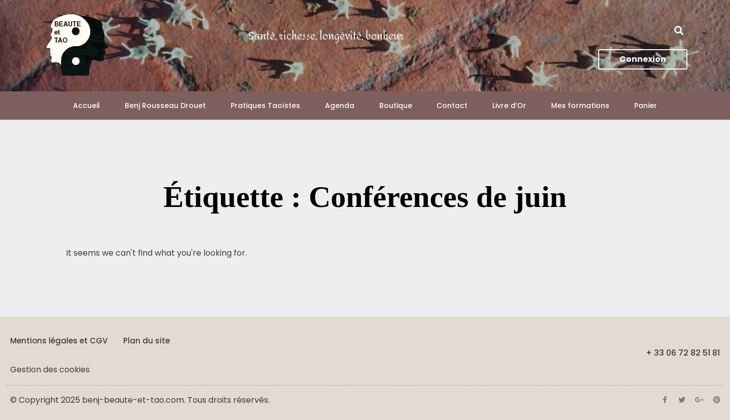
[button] (679, 30)
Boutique (395, 105)
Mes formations (580, 105)
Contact (451, 105)
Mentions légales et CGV (58, 340)
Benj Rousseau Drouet (165, 105)
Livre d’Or (509, 105)
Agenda (339, 105)
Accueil (86, 105)
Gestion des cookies (50, 369)
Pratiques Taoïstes (265, 105)
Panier (645, 105)
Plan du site (146, 340)
